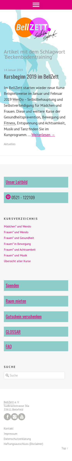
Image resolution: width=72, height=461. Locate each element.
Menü (36, 5)
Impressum (10, 433)
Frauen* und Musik (15, 255)
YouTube (21, 416)
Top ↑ (64, 448)
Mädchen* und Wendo (17, 226)
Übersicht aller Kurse (17, 261)
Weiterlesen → (43, 134)
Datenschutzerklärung (17, 439)
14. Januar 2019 (13, 70)
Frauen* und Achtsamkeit (20, 249)
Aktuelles (10, 144)
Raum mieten (16, 300)
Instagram (14, 416)
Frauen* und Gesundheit (19, 238)
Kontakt (8, 428)
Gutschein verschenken (24, 316)
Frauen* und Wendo (16, 232)
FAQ (9, 346)
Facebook (7, 416)
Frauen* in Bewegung (17, 244)
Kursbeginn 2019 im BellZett (31, 76)
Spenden (12, 285)
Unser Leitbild (16, 181)
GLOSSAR (13, 331)
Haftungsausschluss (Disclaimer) (23, 444)
